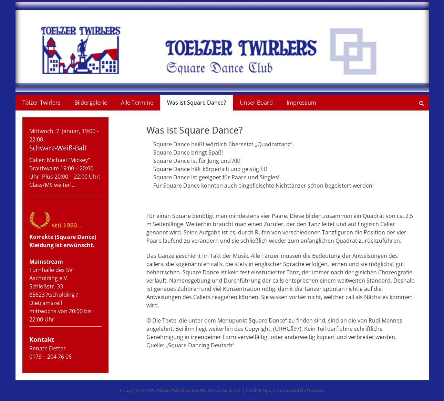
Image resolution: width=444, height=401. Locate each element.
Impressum (301, 102)
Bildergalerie (90, 102)
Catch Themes (308, 390)
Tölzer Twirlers (41, 102)
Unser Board (256, 102)
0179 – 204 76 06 (50, 356)
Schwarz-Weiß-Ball (57, 148)
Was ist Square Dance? (196, 102)
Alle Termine (137, 102)
